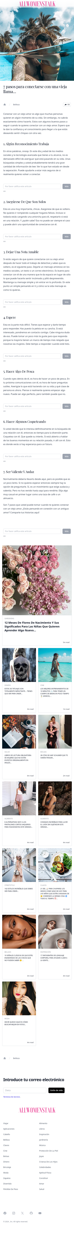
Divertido (7, 1183)
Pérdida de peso (10, 1189)
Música (42, 1145)
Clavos (6, 1145)
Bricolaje (7, 1167)
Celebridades (45, 1167)
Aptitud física (45, 1172)
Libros (42, 1129)
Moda (5, 1172)
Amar (41, 1183)
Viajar (5, 1123)
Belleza (16, 104)
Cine (5, 1150)
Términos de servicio (11, 1097)
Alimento (43, 1123)
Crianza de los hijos (48, 1161)
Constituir (43, 1178)
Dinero (6, 1161)
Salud (41, 1189)
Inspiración (44, 1134)
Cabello (6, 1134)
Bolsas (6, 1156)
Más (67, 186)
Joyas (41, 1156)
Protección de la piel (48, 1150)
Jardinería (43, 1139)
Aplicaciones (8, 1129)
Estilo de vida (56, 1090)
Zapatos (7, 1178)
